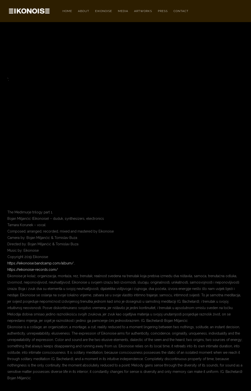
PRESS (163, 11)
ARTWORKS (143, 11)
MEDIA (123, 11)
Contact (181, 11)
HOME (67, 11)
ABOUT (83, 11)
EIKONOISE (103, 11)
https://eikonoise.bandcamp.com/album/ (40, 263)
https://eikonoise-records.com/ (32, 270)
